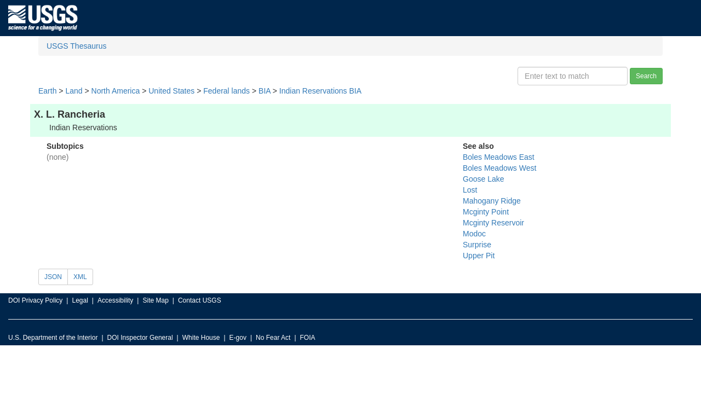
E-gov (237, 337)
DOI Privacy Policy (35, 300)
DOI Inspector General (140, 337)
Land (73, 90)
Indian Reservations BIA (320, 90)
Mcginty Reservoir (493, 222)
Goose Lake (483, 179)
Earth (47, 90)
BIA (264, 90)
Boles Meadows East (499, 157)
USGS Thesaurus (76, 46)
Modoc (474, 233)
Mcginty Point (486, 211)
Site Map (155, 300)
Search (646, 76)
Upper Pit (479, 255)
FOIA (307, 337)
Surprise (477, 244)
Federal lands (226, 90)
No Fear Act (273, 337)
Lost (470, 190)
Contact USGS (199, 300)
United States (171, 90)
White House (201, 337)
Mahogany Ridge (492, 200)
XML (80, 277)
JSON (53, 277)
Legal (80, 300)
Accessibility (115, 300)
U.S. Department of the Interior (52, 337)
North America (115, 90)
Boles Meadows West (499, 168)
